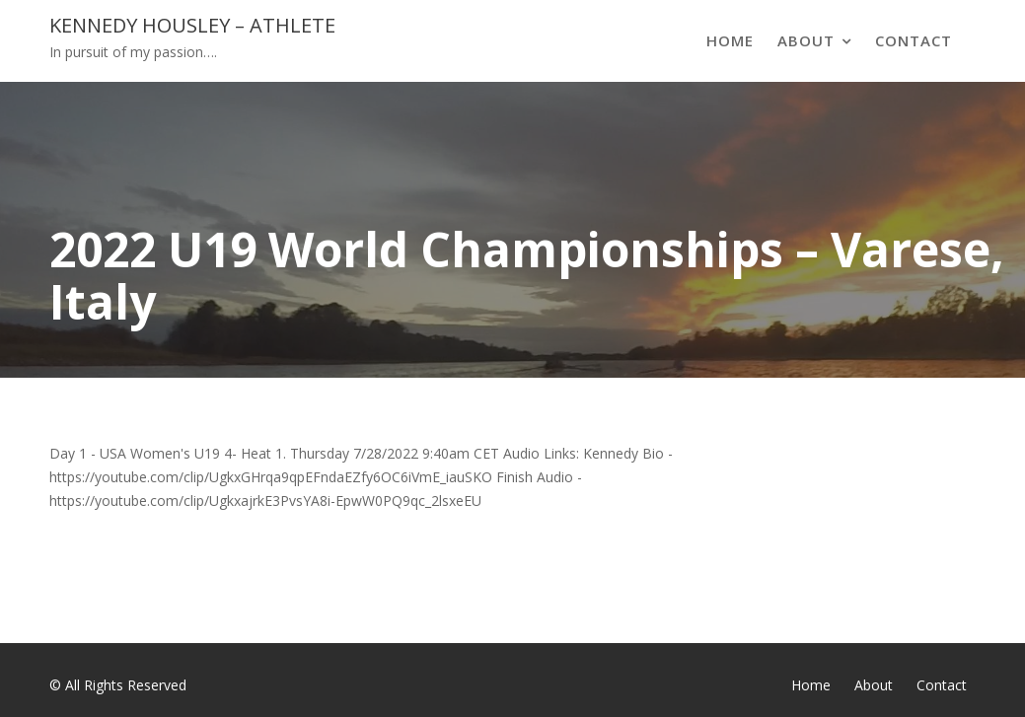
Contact (913, 40)
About (806, 40)
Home (730, 40)
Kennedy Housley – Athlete (192, 25)
